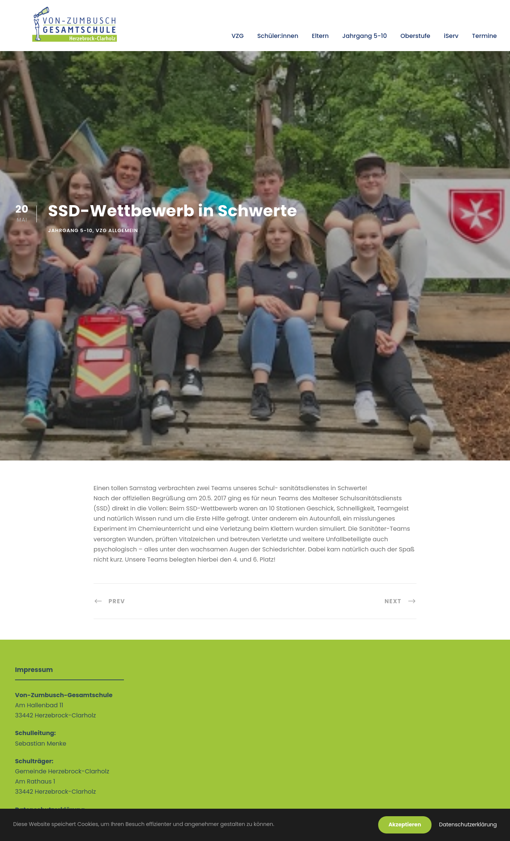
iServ (451, 36)
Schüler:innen (277, 36)
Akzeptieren (405, 824)
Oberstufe (415, 36)
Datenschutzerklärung (468, 824)
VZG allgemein (117, 230)
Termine (484, 36)
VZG (237, 36)
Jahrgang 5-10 (364, 36)
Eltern (320, 36)
